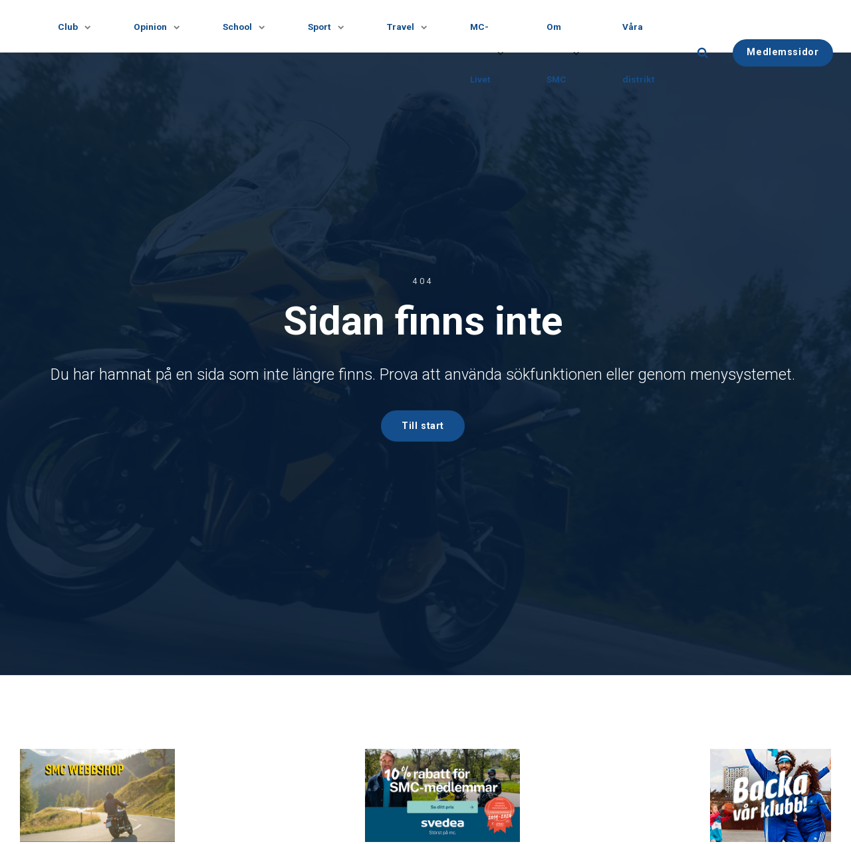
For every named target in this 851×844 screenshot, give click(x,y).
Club (72, 26)
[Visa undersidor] (81, 26)
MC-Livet (490, 52)
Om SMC (567, 52)
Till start (423, 426)
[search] (710, 53)
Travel (409, 26)
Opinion (156, 26)
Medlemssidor (790, 52)
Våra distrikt (646, 52)
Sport (327, 26)
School (244, 26)
